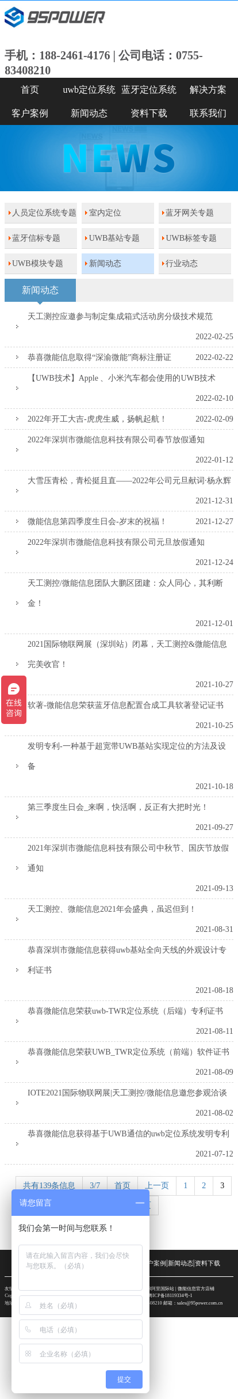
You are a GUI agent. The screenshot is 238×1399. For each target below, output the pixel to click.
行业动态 (182, 263)
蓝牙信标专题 (36, 238)
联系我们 (208, 113)
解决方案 (208, 89)
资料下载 (148, 113)
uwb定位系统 (89, 89)
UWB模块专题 (37, 263)
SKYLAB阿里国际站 (153, 1288)
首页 (30, 89)
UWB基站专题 (114, 238)
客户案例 (29, 113)
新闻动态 (89, 113)
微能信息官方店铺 (196, 1288)
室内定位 (105, 212)
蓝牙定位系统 (148, 89)
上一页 (157, 1185)
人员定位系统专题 (44, 212)
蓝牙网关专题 (190, 212)
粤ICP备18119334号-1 (170, 1295)
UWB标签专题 (191, 238)
